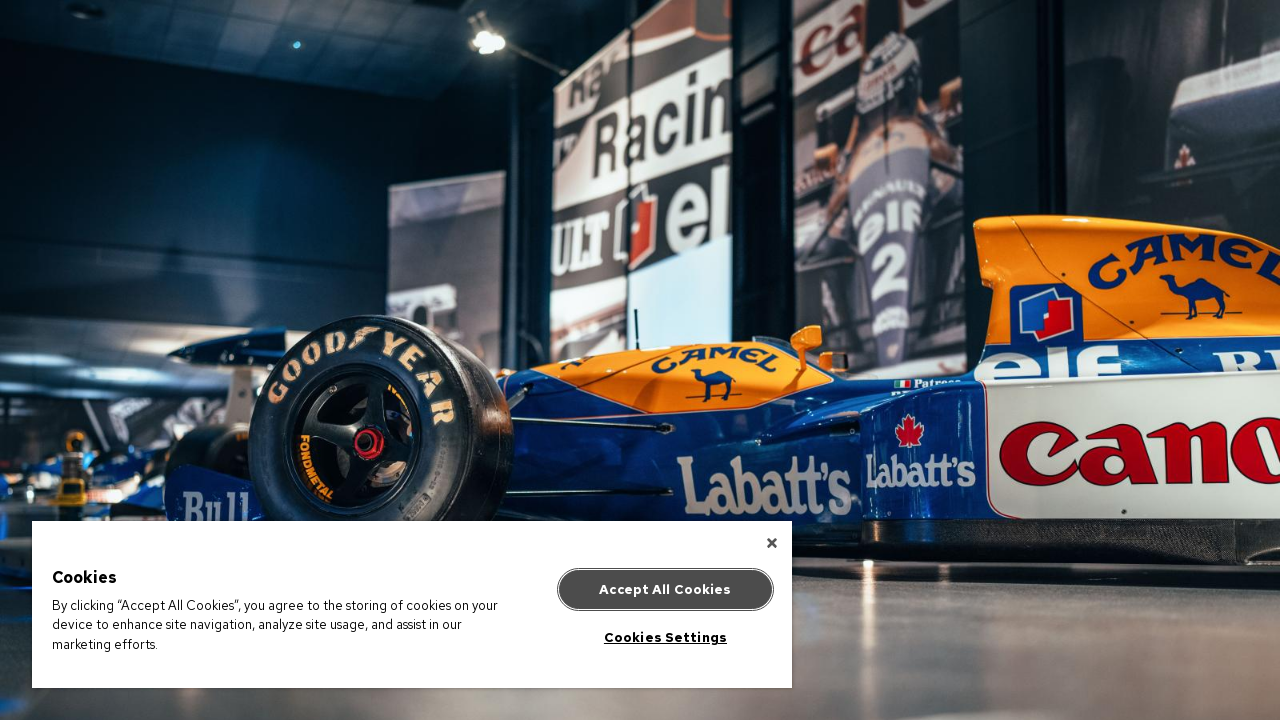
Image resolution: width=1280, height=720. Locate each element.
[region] (403, 604)
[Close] (754, 543)
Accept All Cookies (650, 589)
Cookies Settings (650, 637)
